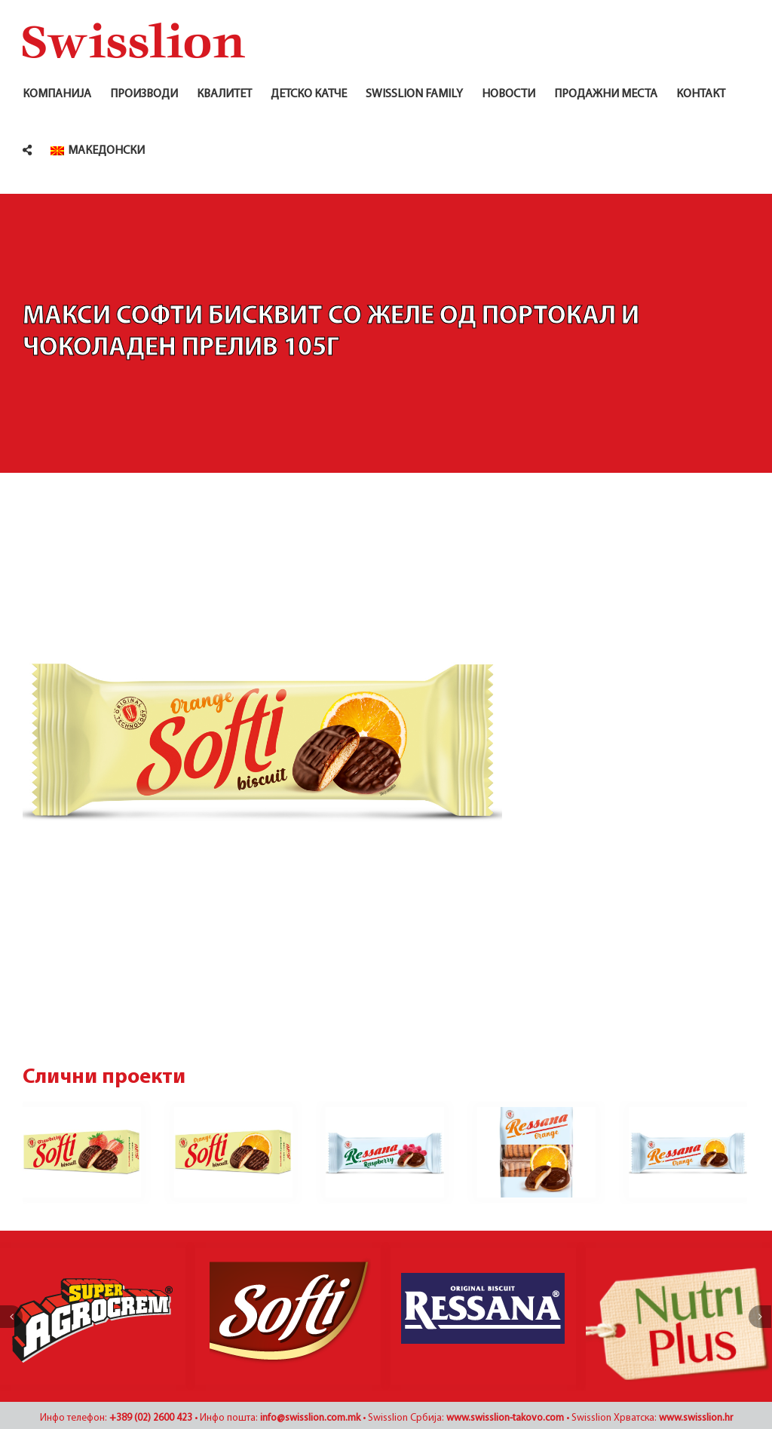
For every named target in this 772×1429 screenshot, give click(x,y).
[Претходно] (11, 1324)
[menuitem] (98, 150)
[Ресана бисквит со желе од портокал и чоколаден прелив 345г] (536, 1152)
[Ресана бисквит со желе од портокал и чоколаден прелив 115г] (688, 1152)
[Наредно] (760, 1324)
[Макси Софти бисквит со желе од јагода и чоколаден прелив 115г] (82, 1152)
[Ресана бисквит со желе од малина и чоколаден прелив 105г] (385, 1152)
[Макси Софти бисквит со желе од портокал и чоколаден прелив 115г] (233, 1152)
